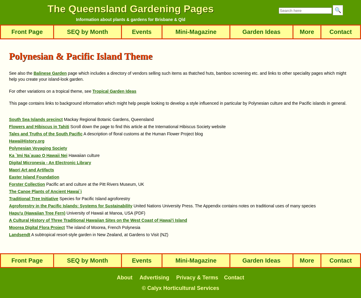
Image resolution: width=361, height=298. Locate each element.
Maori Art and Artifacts (31, 169)
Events (141, 32)
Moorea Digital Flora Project (37, 227)
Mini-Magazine (196, 32)
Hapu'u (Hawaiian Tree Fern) (37, 213)
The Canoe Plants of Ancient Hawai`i (45, 191)
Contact (340, 32)
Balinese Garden (50, 73)
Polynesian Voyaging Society (38, 148)
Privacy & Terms (197, 278)
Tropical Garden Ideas (114, 91)
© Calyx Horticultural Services (180, 288)
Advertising (154, 278)
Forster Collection (27, 184)
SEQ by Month (87, 32)
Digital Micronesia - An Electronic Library (50, 162)
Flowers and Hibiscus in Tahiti (39, 126)
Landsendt (19, 234)
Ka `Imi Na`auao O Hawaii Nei (38, 155)
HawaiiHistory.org (26, 141)
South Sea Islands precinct (36, 119)
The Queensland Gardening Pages (130, 8)
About (124, 278)
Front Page (27, 32)
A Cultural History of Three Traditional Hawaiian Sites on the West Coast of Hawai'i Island (98, 220)
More (307, 32)
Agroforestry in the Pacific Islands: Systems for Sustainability (70, 205)
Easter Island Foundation (34, 177)
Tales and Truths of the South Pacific (46, 133)
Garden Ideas (261, 32)
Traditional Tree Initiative (33, 198)
